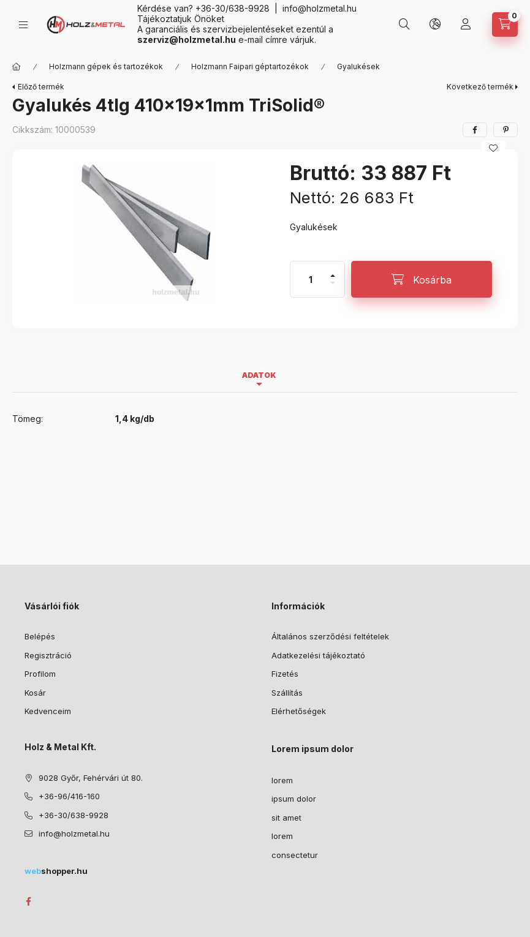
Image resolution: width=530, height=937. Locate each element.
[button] (145, 232)
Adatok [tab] (259, 375)
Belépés (40, 636)
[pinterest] (505, 129)
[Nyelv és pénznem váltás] (435, 24)
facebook (28, 901)
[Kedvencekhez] (493, 148)
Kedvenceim (48, 711)
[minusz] (333, 288)
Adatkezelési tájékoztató (318, 655)
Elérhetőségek (298, 711)
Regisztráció (48, 655)
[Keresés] (404, 24)
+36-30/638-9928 (232, 8)
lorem (282, 780)
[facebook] (475, 129)
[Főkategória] (16, 66)
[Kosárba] (421, 279)
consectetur (294, 855)
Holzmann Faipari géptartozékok (250, 66)
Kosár (35, 693)
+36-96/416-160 (69, 796)
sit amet (286, 817)
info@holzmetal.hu (319, 8)
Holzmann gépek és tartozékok (106, 66)
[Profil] (465, 24)
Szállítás (287, 693)
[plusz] (333, 270)
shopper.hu (56, 871)
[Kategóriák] (23, 24)
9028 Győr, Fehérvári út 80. (91, 778)
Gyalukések (358, 66)
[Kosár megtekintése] (505, 24)
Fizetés (284, 674)
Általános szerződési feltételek (330, 636)
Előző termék (41, 86)
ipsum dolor (293, 798)
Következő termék (480, 86)
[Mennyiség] (311, 279)
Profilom (40, 674)
